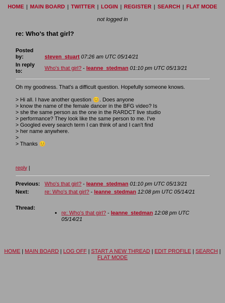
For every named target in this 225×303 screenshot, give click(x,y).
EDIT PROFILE (172, 251)
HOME (16, 6)
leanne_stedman (107, 68)
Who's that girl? (62, 68)
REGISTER (137, 6)
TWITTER (83, 6)
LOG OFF (74, 251)
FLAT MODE (201, 6)
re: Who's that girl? (66, 192)
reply (21, 168)
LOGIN (109, 6)
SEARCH (168, 6)
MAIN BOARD (47, 6)
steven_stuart (61, 56)
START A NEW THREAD (120, 251)
